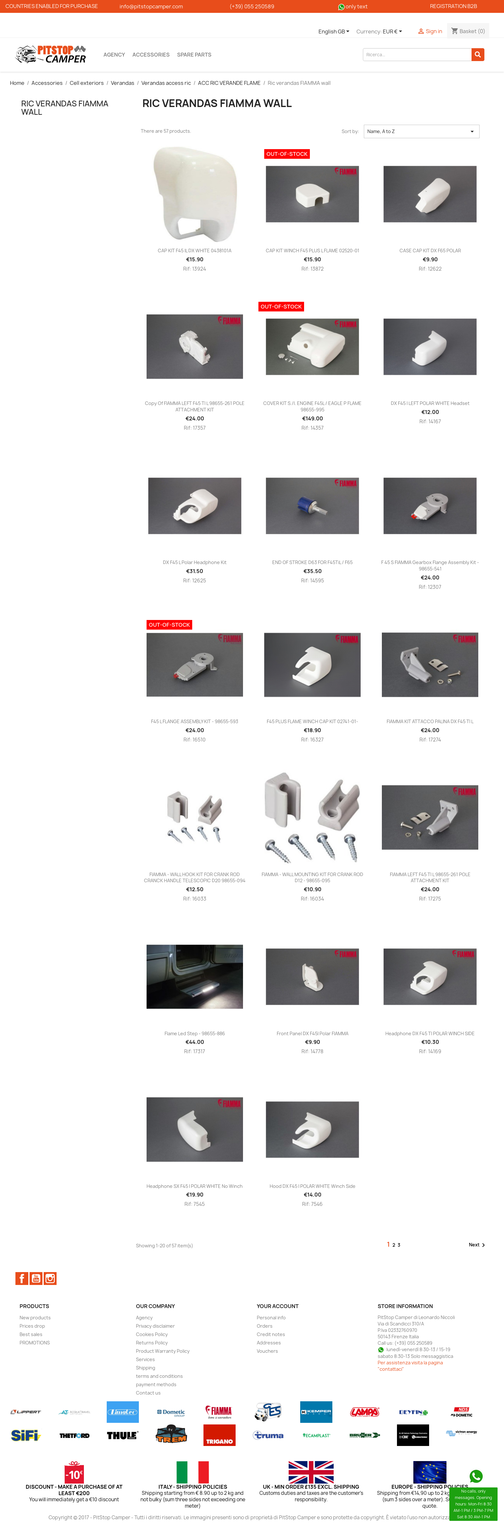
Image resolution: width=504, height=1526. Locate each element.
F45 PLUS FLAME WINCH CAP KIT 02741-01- (312, 721)
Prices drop (32, 1326)
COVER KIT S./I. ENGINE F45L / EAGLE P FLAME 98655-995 (312, 406)
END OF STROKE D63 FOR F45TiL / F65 (312, 562)
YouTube (36, 1278)
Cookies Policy (152, 1334)
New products (35, 1318)
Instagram (50, 1278)
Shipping (145, 1368)
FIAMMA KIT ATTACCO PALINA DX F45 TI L (430, 721)
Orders (265, 1326)
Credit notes (271, 1334)
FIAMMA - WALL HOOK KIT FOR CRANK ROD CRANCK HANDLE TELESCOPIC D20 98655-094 (195, 877)
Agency (114, 54)
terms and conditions (159, 1376)
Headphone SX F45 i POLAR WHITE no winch (195, 1186)
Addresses (269, 1343)
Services (145, 1359)
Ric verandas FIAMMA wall (64, 107)
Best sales (31, 1334)
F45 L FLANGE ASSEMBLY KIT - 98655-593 (194, 721)
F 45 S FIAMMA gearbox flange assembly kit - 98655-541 (430, 565)
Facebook (21, 1278)
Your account (278, 1306)
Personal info (271, 1318)
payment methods (156, 1384)
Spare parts (194, 54)
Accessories (151, 54)
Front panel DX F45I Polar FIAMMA (312, 1033)
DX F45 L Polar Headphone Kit (195, 562)
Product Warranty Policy (163, 1351)
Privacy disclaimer (155, 1326)
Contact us (148, 1393)
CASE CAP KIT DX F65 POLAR (430, 250)
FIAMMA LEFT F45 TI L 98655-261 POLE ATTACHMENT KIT (430, 877)
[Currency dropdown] (393, 32)
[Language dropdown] (335, 32)
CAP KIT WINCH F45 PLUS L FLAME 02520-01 (312, 250)
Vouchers (267, 1351)
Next (478, 1245)
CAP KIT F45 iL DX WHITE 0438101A (194, 250)
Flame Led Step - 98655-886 (195, 1033)
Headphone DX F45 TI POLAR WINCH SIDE (430, 1033)
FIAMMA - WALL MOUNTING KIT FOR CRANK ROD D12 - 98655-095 (312, 877)
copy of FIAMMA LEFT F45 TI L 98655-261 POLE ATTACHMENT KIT (195, 406)
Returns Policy (152, 1343)
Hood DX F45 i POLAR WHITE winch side (313, 1186)
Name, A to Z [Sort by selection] (421, 131)
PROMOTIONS (35, 1343)
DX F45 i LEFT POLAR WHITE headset (430, 403)
